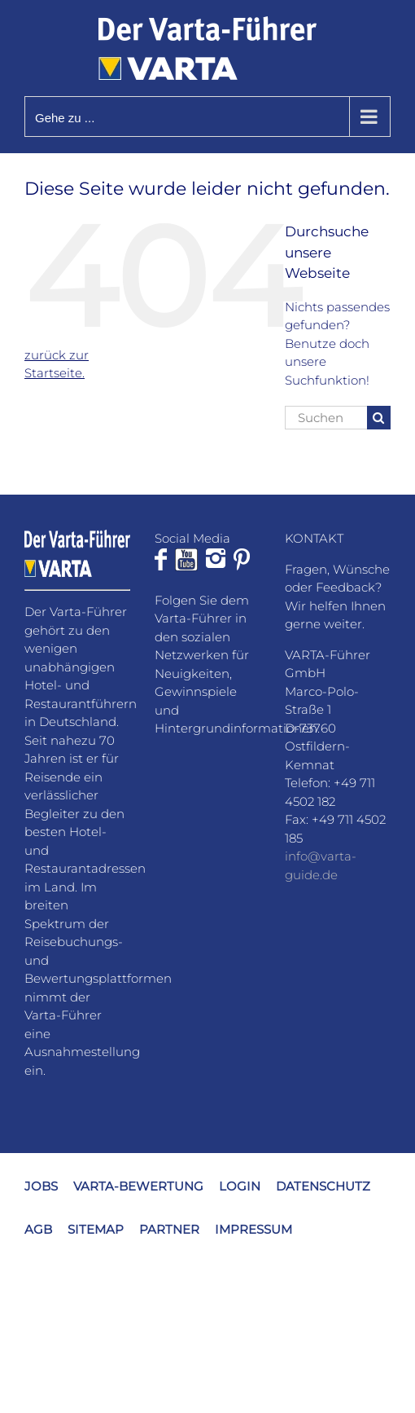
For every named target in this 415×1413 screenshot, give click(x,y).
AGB (38, 1229)
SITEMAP (96, 1229)
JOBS (41, 1186)
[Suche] (379, 417)
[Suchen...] (326, 417)
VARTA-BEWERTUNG (138, 1186)
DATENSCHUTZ (323, 1186)
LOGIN (239, 1186)
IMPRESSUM (253, 1229)
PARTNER (169, 1229)
